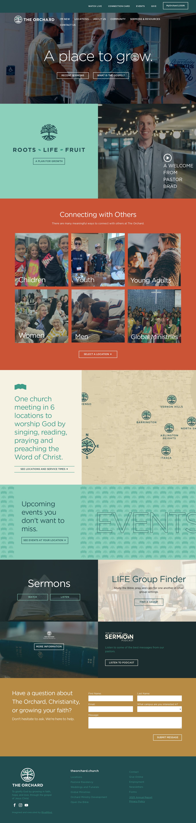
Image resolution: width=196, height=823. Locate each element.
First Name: (94, 693)
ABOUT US (99, 19)
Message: (93, 715)
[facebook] (14, 806)
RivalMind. (46, 812)
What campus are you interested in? (157, 704)
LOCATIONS (82, 19)
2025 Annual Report (140, 797)
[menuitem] (95, 6)
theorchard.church (85, 770)
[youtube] (26, 806)
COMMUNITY (118, 19)
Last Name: (143, 693)
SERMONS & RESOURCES (145, 19)
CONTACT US (68, 25)
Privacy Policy (137, 801)
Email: (91, 704)
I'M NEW (65, 19)
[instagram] (20, 806)
